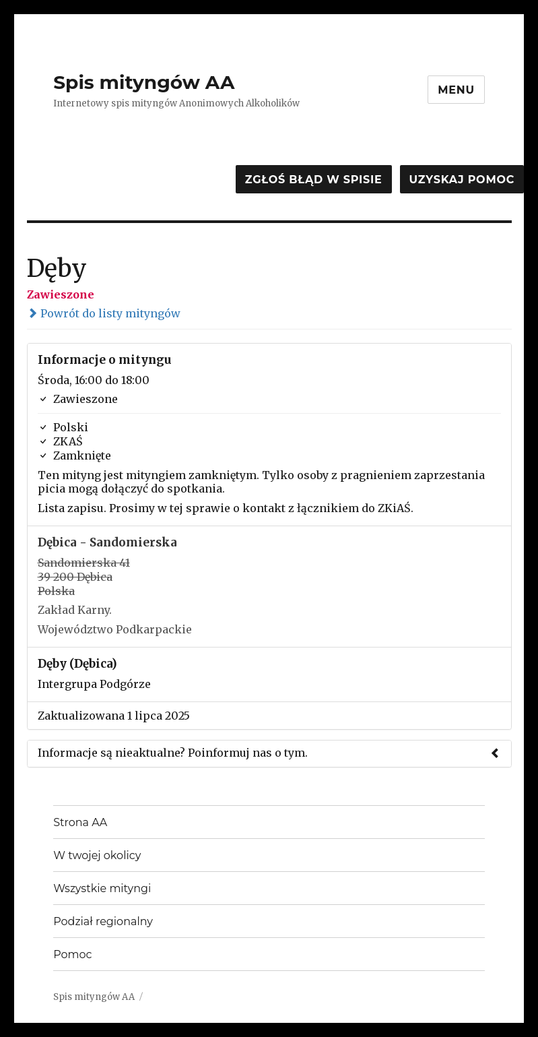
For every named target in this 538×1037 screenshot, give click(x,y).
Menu (456, 90)
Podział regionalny (103, 921)
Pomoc (72, 954)
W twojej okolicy (97, 855)
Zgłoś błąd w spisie (313, 179)
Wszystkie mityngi (102, 888)
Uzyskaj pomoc (461, 179)
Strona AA (80, 822)
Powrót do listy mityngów (103, 313)
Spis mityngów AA (143, 82)
